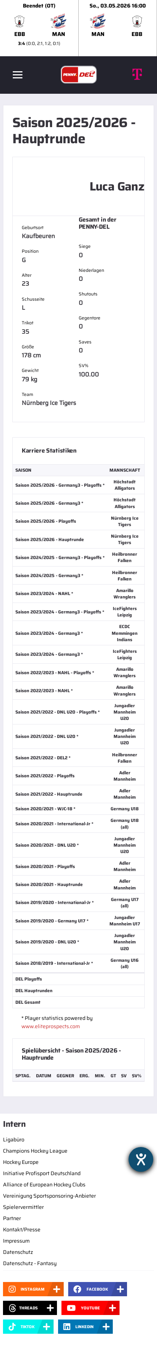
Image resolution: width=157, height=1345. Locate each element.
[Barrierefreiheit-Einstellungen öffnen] (141, 1159)
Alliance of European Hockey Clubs (44, 1184)
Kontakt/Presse (21, 1229)
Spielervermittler (23, 1207)
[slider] (78, 28)
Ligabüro (13, 1139)
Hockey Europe (21, 1162)
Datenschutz (18, 1252)
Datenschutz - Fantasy (30, 1263)
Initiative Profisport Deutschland (42, 1173)
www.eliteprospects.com (50, 1026)
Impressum (16, 1241)
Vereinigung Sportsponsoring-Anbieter (49, 1196)
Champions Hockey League (35, 1151)
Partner (12, 1218)
